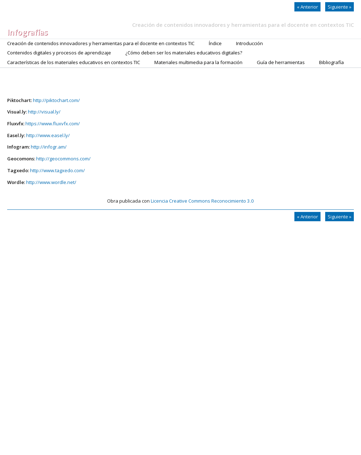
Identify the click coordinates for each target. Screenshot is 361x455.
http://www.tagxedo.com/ (57, 170)
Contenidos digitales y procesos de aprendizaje (59, 52)
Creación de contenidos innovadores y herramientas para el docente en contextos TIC (100, 43)
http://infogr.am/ (49, 147)
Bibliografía (331, 62)
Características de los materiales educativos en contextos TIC (73, 62)
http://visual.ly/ (44, 111)
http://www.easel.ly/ (48, 135)
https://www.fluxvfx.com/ (52, 123)
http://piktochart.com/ (56, 100)
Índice (215, 43)
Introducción (249, 43)
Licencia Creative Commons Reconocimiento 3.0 (202, 201)
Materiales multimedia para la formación (198, 62)
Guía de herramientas (281, 62)
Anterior (307, 7)
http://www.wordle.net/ (51, 182)
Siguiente (339, 7)
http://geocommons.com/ (63, 158)
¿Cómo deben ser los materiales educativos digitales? (183, 52)
